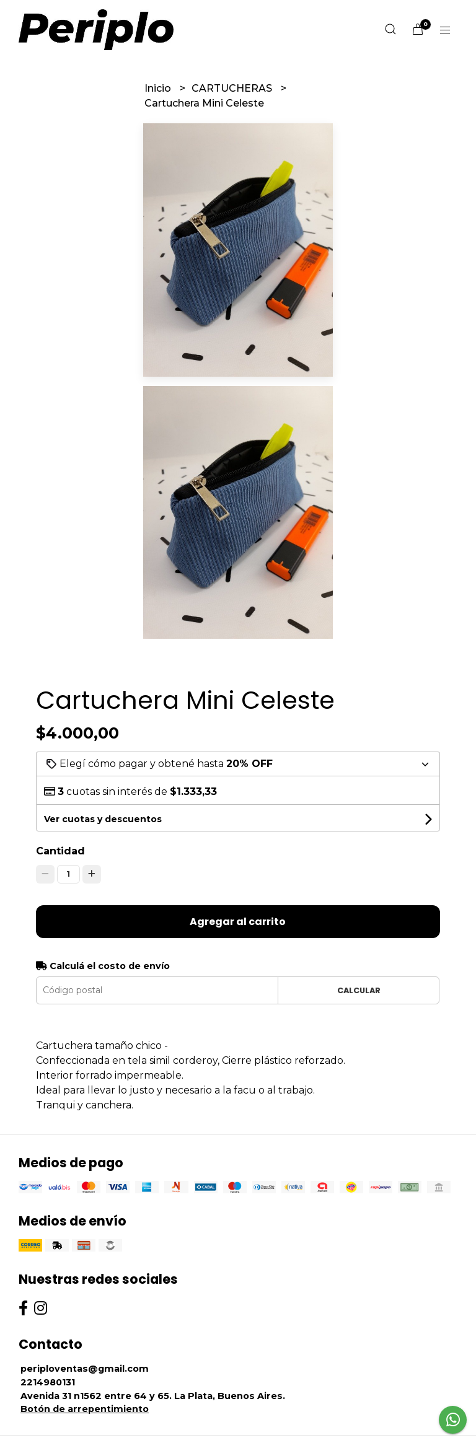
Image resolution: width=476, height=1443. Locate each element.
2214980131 (47, 1382)
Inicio (159, 88)
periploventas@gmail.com (84, 1368)
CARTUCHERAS (233, 88)
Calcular (359, 990)
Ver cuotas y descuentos (103, 819)
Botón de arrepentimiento (84, 1408)
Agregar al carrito (238, 921)
